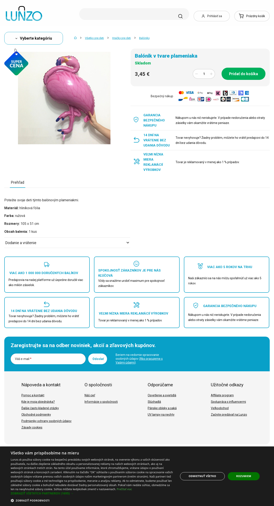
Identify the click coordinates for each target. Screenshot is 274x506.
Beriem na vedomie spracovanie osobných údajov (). (139, 358)
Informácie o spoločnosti (101, 401)
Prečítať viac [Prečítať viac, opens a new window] (124, 489)
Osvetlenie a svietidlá (162, 395)
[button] (92, 493)
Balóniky (144, 38)
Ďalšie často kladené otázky (40, 408)
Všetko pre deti (94, 38)
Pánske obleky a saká (162, 408)
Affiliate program (222, 395)
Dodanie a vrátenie (67, 242)
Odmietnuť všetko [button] (202, 476)
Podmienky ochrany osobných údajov (46, 421)
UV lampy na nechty (161, 414)
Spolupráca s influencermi (228, 401)
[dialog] (137, 476)
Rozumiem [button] (243, 476)
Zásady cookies (31, 427)
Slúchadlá (154, 401)
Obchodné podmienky (36, 414)
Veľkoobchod (220, 408)
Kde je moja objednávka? (38, 401)
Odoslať (98, 359)
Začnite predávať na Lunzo (229, 414)
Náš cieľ (90, 395)
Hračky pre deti (121, 38)
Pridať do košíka (243, 74)
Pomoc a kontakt (32, 395)
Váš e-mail (23, 358)
